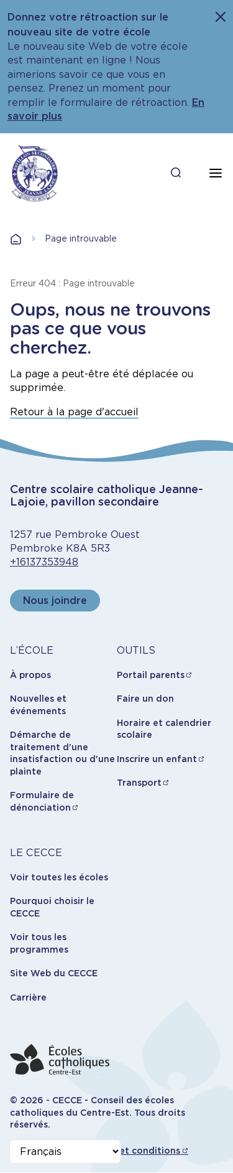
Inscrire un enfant (157, 759)
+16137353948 (44, 562)
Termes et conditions (132, 1151)
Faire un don (145, 699)
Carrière (28, 997)
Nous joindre (55, 600)
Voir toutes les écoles (59, 877)
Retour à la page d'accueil (74, 412)
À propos (30, 675)
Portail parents (151, 675)
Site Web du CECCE (54, 973)
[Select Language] (65, 1151)
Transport (139, 783)
